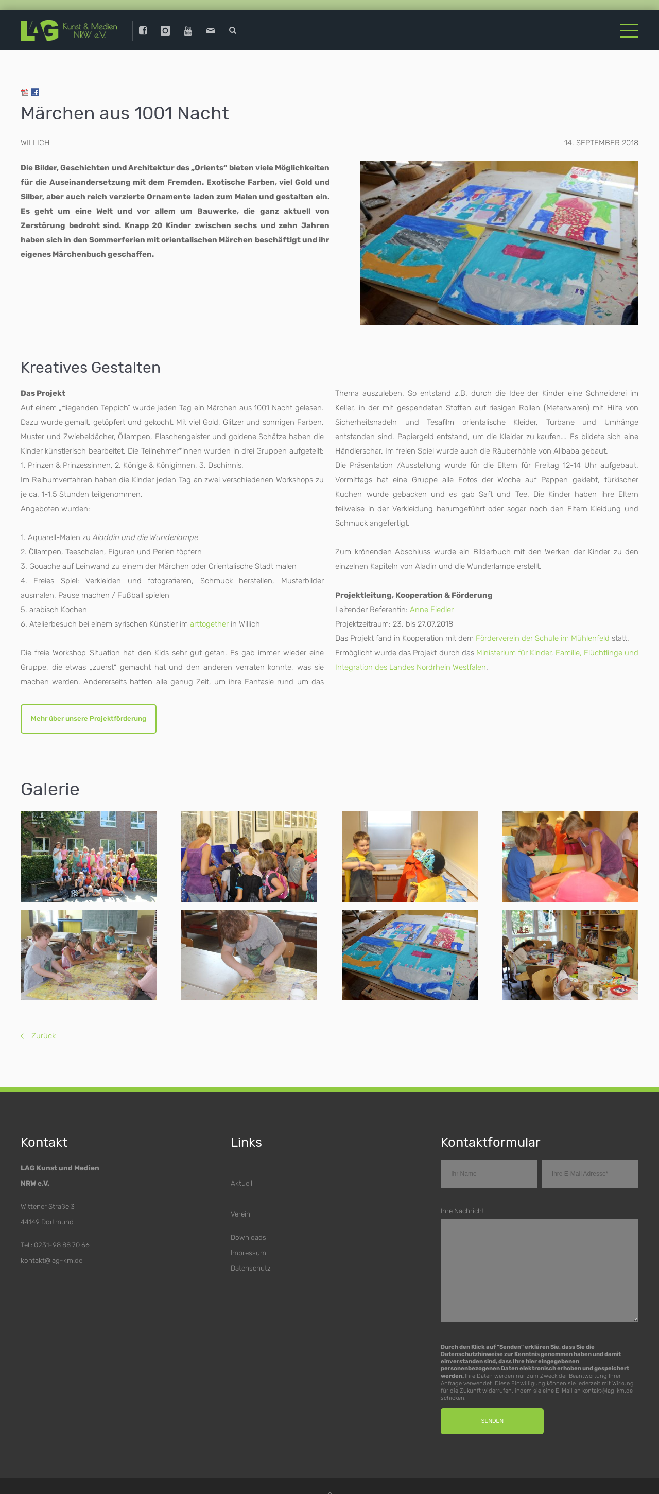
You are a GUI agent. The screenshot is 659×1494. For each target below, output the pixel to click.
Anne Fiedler (432, 613)
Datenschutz (251, 1273)
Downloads (248, 1242)
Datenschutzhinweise (472, 1358)
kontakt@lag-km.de (51, 1265)
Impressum (248, 1257)
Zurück (43, 1040)
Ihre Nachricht (462, 1215)
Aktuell (241, 1188)
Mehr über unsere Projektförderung (90, 723)
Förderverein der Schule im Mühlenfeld (543, 642)
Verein (240, 1218)
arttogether (209, 627)
